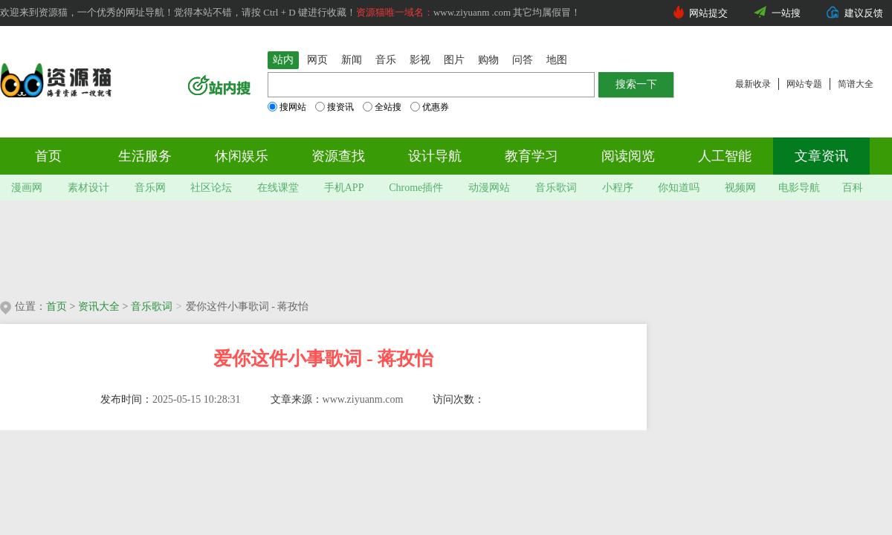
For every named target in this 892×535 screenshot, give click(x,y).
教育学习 (531, 156)
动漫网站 (489, 187)
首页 (48, 156)
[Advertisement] (325, 245)
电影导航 (799, 187)
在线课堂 (278, 187)
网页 (317, 59)
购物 (488, 59)
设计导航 (435, 156)
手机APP (344, 187)
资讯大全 (99, 306)
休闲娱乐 (241, 156)
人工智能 (725, 156)
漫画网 (26, 187)
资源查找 (338, 156)
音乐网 (150, 187)
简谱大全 (855, 84)
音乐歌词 (556, 187)
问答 (522, 59)
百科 (852, 187)
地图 (556, 59)
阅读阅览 (628, 156)
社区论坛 (211, 187)
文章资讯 (821, 156)
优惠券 (429, 107)
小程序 (617, 187)
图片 (454, 59)
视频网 (740, 187)
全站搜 (382, 107)
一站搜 (786, 13)
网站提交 (708, 13)
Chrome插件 (416, 187)
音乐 (385, 59)
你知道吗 (678, 187)
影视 (420, 59)
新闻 (351, 59)
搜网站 (287, 107)
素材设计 (88, 187)
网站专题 (804, 84)
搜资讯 (334, 107)
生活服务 (145, 156)
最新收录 (753, 84)
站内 (283, 59)
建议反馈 (863, 13)
